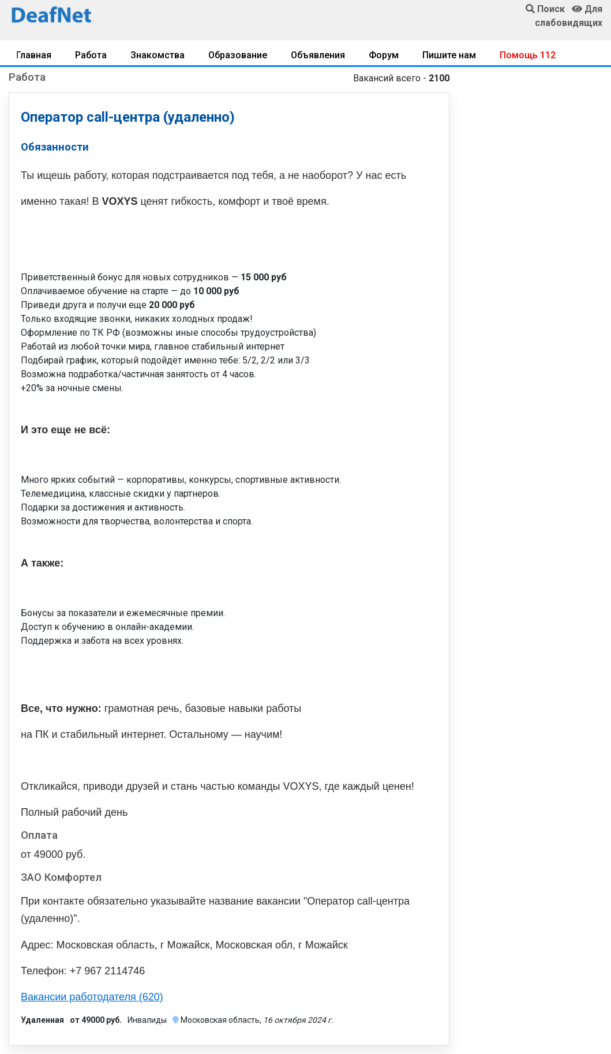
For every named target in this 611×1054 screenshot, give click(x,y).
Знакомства (157, 55)
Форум (384, 55)
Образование (237, 55)
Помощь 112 (528, 55)
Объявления (318, 55)
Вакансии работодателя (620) (92, 997)
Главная (33, 55)
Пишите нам (449, 55)
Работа (91, 55)
